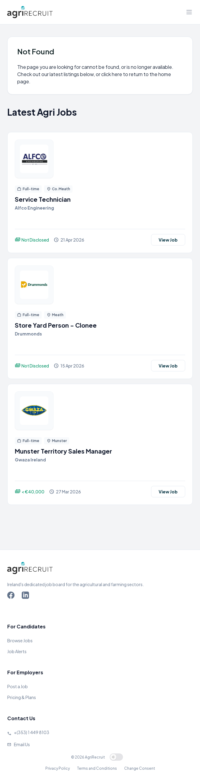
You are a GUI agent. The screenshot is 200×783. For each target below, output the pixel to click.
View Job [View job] (168, 239)
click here (111, 74)
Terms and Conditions (97, 768)
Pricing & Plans (21, 697)
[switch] (116, 757)
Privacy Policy (57, 768)
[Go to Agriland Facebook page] (12, 596)
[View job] (100, 159)
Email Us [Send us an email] (22, 744)
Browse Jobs (20, 640)
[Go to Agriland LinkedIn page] (26, 596)
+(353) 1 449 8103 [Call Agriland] (31, 732)
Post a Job (17, 686)
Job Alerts (17, 651)
